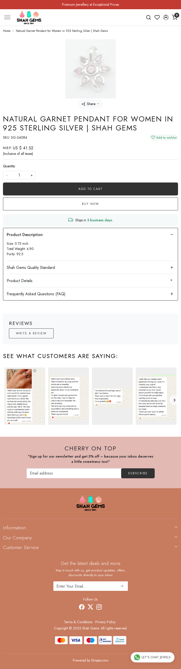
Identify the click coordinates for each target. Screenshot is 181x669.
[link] (148, 17)
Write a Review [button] (31, 333)
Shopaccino (99, 660)
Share (88, 103)
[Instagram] (99, 607)
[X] (90, 607)
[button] (165, 17)
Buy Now (90, 204)
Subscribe (138, 473)
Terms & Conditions (78, 621)
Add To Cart (90, 189)
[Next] (174, 400)
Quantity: (9, 166)
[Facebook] (82, 607)
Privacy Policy (105, 621)
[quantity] (19, 175)
